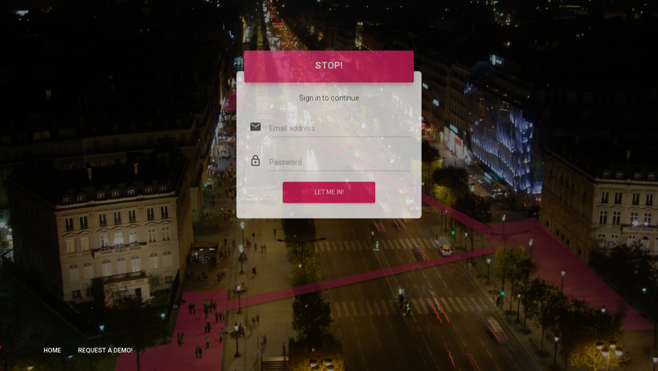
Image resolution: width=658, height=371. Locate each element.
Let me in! (329, 181)
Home (52, 350)
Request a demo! (105, 350)
